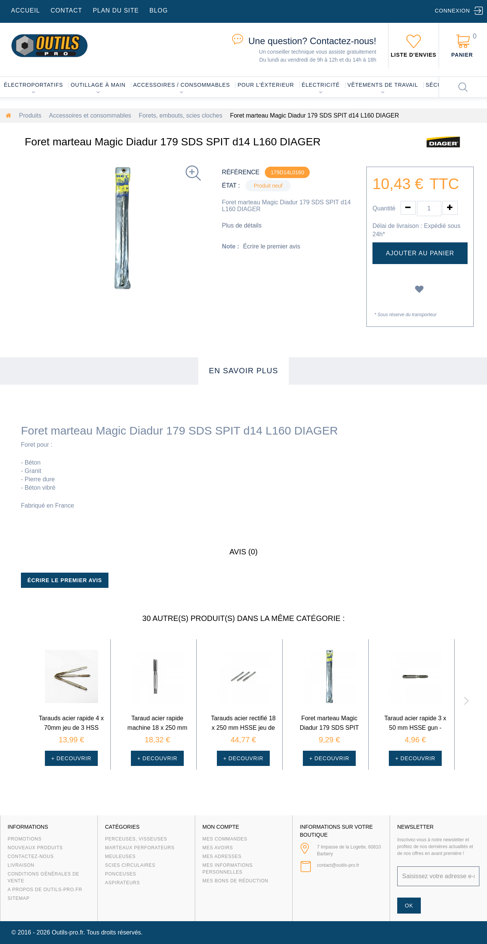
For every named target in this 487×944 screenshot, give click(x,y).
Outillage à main (98, 85)
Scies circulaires (130, 865)
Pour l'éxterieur (265, 85)
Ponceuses (120, 874)
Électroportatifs (33, 85)
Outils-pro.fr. (68, 932)
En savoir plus (243, 370)
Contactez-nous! (312, 41)
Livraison (21, 865)
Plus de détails (241, 225)
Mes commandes (224, 839)
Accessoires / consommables (181, 85)
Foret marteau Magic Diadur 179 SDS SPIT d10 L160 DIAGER (329, 727)
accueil (25, 10)
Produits (30, 115)
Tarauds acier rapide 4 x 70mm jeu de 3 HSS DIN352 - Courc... (71, 727)
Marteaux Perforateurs (140, 847)
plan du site (116, 10)
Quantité (383, 208)
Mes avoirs (217, 847)
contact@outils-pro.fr (338, 865)
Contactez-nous (31, 856)
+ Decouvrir (71, 758)
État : (231, 185)
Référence (240, 172)
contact (66, 10)
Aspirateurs (122, 882)
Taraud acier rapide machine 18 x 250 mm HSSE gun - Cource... (157, 727)
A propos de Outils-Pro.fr (45, 889)
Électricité (321, 85)
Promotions (24, 839)
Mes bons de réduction (235, 881)
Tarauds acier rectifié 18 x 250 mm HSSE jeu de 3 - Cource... (243, 727)
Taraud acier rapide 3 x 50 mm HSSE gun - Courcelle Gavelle (415, 727)
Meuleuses (120, 856)
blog (159, 10)
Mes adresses (222, 856)
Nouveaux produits (35, 847)
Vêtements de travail (382, 85)
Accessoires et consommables (90, 115)
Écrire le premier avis (271, 246)
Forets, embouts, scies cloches (181, 115)
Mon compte (220, 827)
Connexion (452, 11)
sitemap (19, 898)
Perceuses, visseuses (136, 839)
